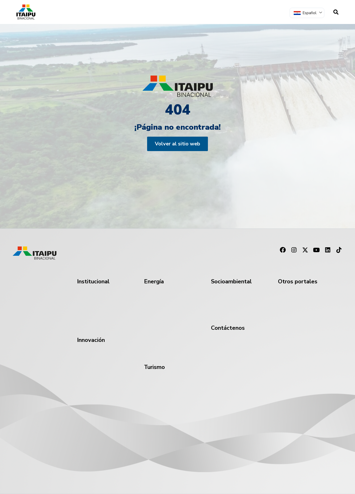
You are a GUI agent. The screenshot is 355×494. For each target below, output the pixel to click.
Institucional (93, 281)
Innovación (91, 340)
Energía (154, 281)
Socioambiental (231, 281)
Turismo (154, 367)
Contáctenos (228, 328)
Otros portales (297, 281)
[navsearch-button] (336, 12)
